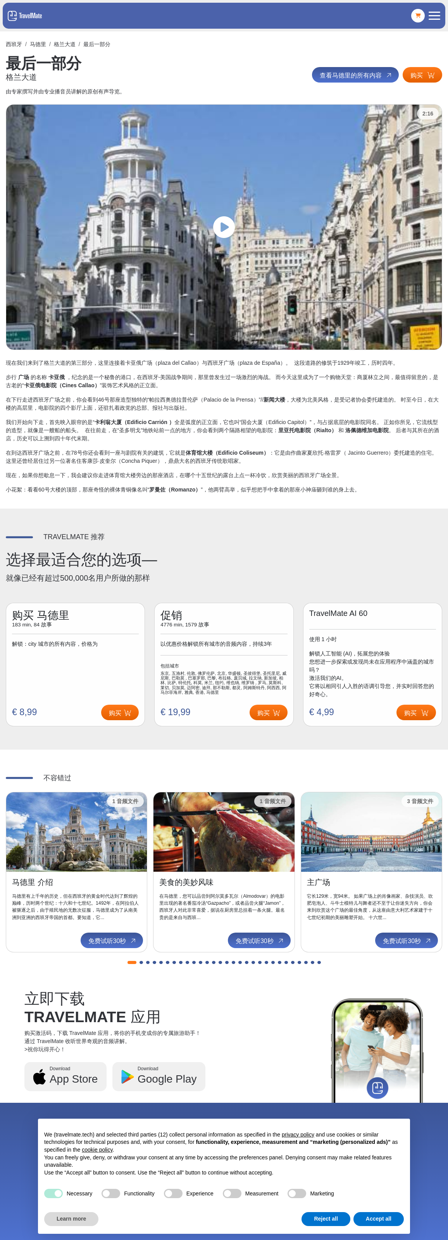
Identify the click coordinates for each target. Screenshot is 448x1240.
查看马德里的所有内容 (356, 75)
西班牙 (14, 44)
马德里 (38, 44)
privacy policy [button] (298, 1134)
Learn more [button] (71, 1219)
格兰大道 (65, 44)
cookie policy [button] (97, 1150)
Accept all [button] (378, 1219)
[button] (132, 962)
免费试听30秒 (112, 941)
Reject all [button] (326, 1219)
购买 (422, 75)
